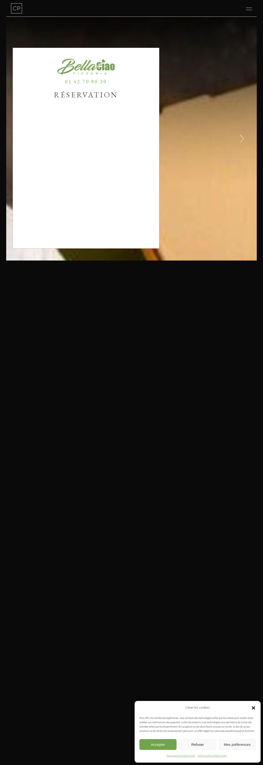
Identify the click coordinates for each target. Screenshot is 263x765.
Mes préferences (237, 744)
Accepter (158, 744)
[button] (253, 708)
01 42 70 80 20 (86, 81)
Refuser (197, 744)
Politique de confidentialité (180, 755)
